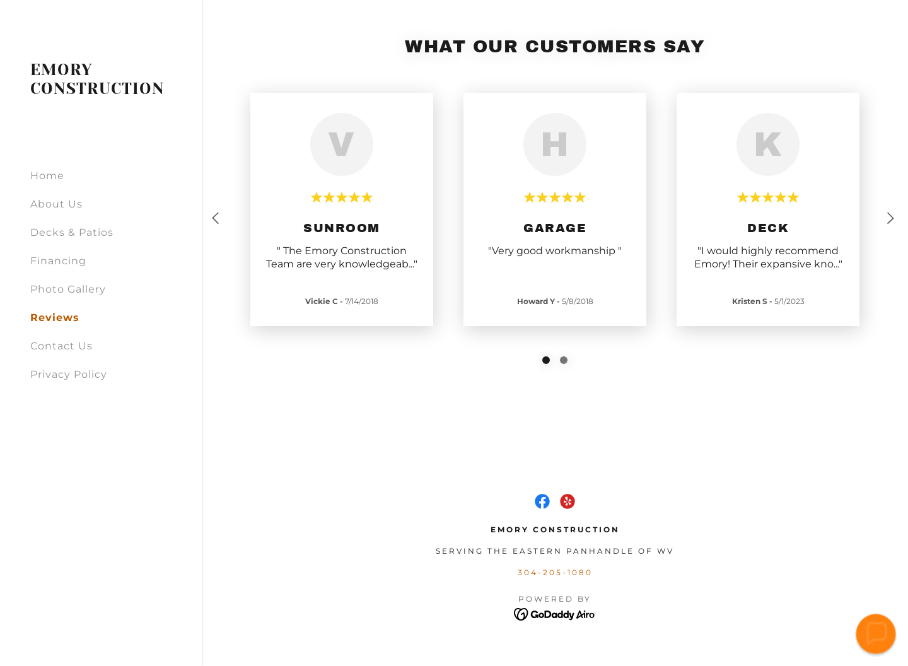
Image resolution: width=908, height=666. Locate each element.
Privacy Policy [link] (68, 374)
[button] (876, 634)
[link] (101, 90)
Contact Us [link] (61, 346)
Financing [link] (58, 261)
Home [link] (47, 176)
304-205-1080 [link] (555, 572)
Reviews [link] (54, 318)
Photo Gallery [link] (68, 289)
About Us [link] (56, 204)
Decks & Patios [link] (72, 232)
